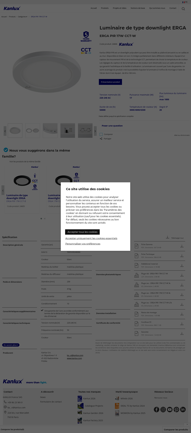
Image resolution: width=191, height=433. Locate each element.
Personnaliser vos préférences (82, 243)
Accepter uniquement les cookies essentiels (91, 238)
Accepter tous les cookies (82, 231)
